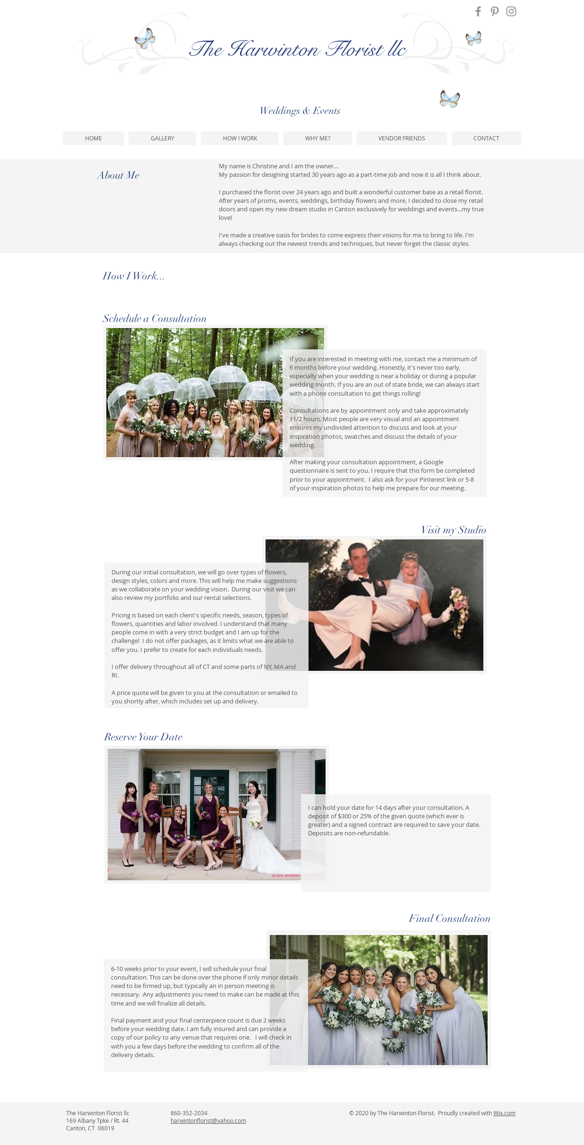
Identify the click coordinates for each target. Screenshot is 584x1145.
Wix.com (504, 1113)
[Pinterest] (494, 11)
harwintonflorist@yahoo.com (208, 1120)
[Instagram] (511, 11)
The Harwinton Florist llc (296, 49)
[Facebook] (478, 11)
